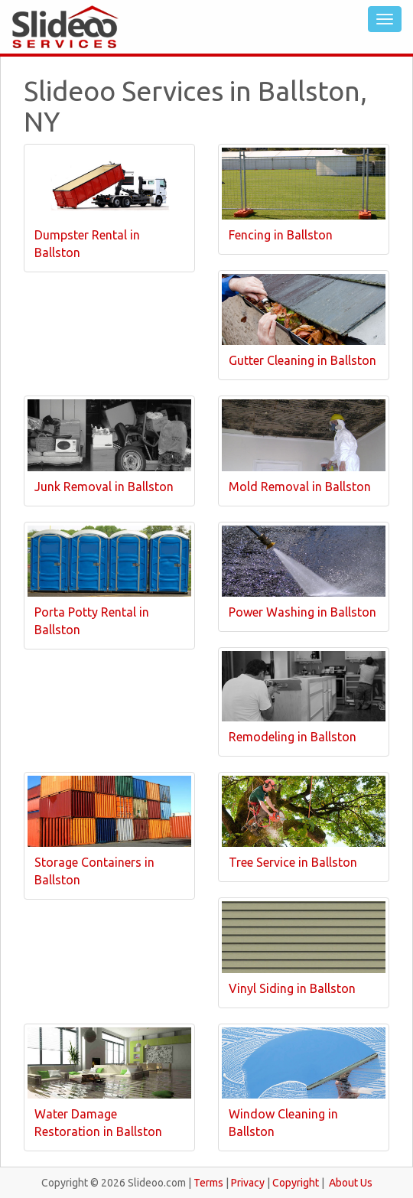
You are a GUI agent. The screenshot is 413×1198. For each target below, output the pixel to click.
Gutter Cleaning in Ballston (302, 360)
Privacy (248, 1183)
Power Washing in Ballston (302, 612)
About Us (350, 1183)
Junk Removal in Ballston (104, 486)
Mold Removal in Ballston (300, 486)
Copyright (295, 1183)
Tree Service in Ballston (293, 862)
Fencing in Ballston (281, 235)
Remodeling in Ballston (292, 737)
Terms (208, 1183)
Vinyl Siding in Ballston (292, 988)
